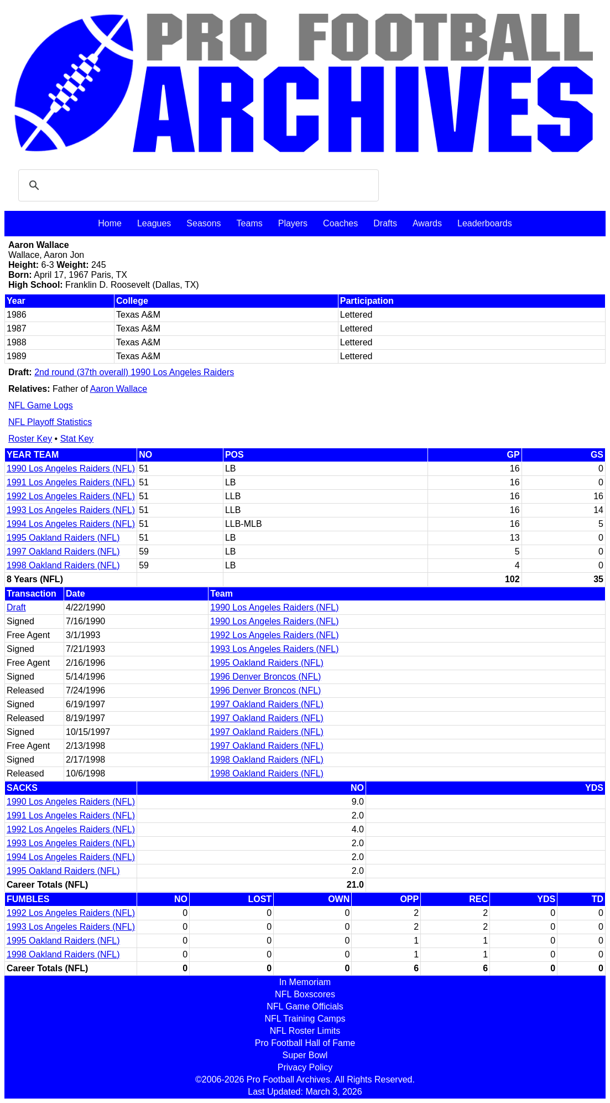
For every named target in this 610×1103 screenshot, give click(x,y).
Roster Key (30, 438)
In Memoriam (305, 982)
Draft (16, 607)
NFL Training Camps (304, 1018)
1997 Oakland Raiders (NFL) (63, 551)
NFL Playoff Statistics (50, 422)
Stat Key (76, 438)
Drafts (385, 223)
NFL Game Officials (305, 1006)
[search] (197, 185)
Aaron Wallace (118, 388)
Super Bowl (305, 1055)
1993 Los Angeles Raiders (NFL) (71, 510)
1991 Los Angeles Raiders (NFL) (71, 482)
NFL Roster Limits (305, 1030)
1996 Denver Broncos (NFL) (265, 676)
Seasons (203, 223)
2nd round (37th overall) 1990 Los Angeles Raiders (134, 372)
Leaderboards (484, 223)
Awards (427, 223)
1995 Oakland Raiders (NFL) (63, 537)
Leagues (154, 223)
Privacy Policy (305, 1067)
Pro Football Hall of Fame (305, 1043)
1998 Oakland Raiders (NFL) (63, 565)
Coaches (340, 223)
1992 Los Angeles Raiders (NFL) (71, 496)
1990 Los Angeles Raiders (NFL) (71, 468)
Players (292, 223)
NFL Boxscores (305, 994)
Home (110, 223)
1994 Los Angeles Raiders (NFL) (71, 524)
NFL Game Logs (40, 405)
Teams (250, 223)
